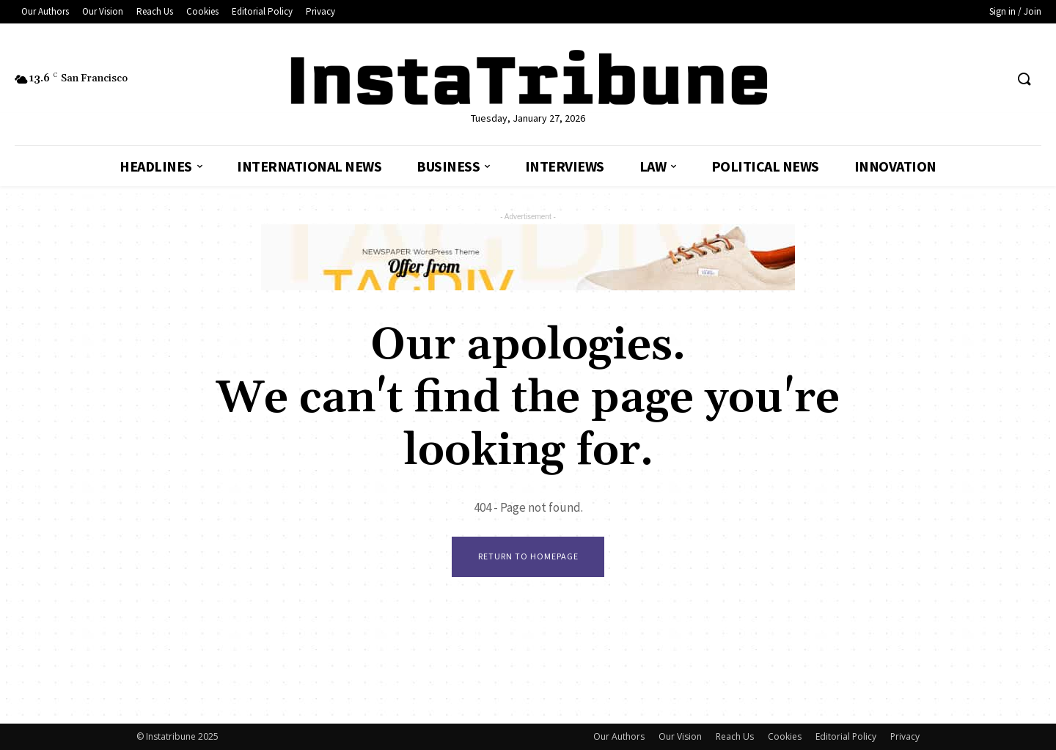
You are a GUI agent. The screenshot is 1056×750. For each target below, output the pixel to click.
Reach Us (735, 736)
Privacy (905, 736)
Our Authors (619, 736)
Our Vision (680, 736)
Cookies (785, 736)
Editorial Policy (845, 736)
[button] (1023, 80)
